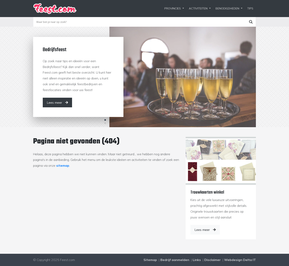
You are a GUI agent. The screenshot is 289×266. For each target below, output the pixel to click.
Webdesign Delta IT (240, 260)
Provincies (172, 8)
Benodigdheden (227, 8)
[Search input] (140, 22)
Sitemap (150, 260)
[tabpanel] (144, 77)
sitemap (62, 165)
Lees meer (205, 230)
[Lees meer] (57, 102)
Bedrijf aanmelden (174, 260)
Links (197, 260)
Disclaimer (212, 260)
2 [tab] (105, 123)
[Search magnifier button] (251, 22)
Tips (250, 8)
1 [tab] (105, 120)
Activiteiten (198, 8)
